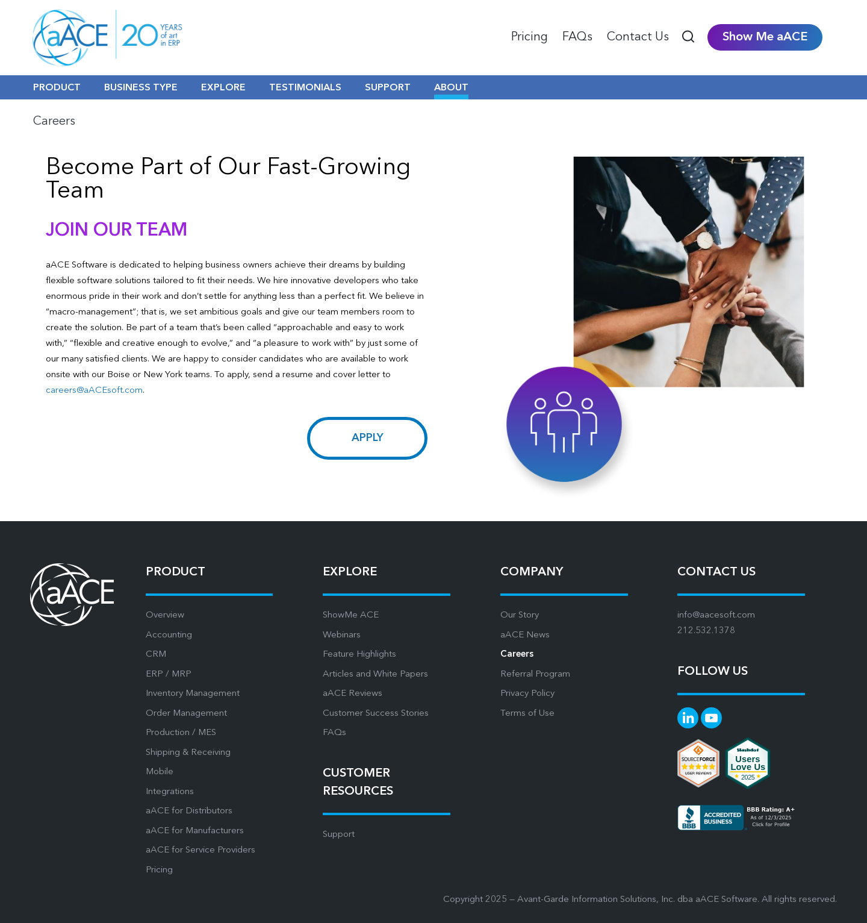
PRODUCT (57, 88)
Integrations (170, 791)
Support (339, 834)
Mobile (159, 772)
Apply (368, 438)
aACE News (525, 635)
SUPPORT (388, 88)
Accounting (169, 635)
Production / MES (181, 732)
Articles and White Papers (375, 674)
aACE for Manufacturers (195, 831)
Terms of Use (527, 713)
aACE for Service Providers (200, 850)
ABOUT (451, 88)
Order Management (186, 713)
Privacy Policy (527, 693)
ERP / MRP (168, 674)
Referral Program (535, 674)
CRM (156, 654)
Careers (516, 654)
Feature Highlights (359, 654)
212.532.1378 (706, 631)
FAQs (334, 732)
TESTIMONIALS (305, 88)
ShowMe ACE (351, 615)
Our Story (519, 615)
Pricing (159, 870)
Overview (165, 615)
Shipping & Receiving (188, 752)
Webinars (342, 635)
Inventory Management (193, 693)
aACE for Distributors (189, 811)
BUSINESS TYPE (141, 88)
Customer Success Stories (376, 713)
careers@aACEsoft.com (94, 390)
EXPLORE (223, 88)
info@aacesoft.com (716, 615)
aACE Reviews (352, 693)
